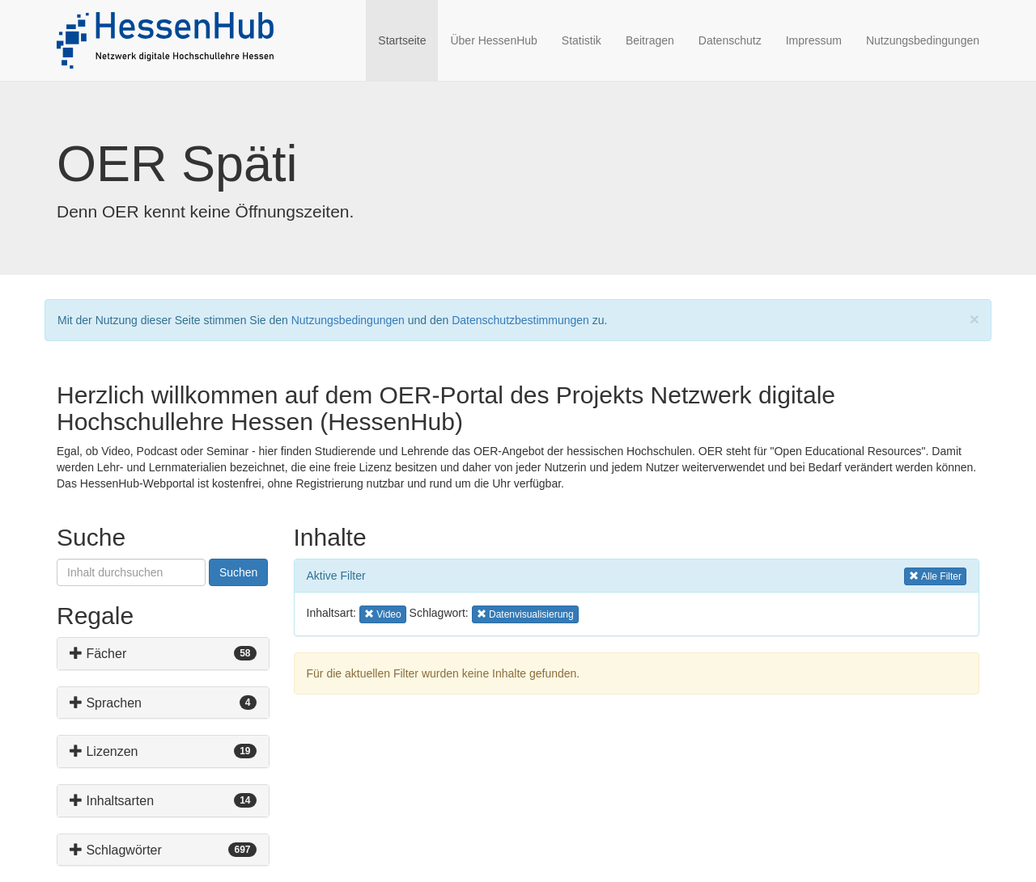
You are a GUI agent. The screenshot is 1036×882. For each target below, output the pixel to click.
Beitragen (650, 40)
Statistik (581, 40)
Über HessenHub (493, 40)
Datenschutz (730, 40)
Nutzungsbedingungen (922, 40)
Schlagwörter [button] (116, 850)
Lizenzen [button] (104, 751)
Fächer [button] (98, 653)
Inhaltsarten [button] (112, 801)
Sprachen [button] (106, 703)
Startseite (408, 39)
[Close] (974, 318)
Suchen (238, 572)
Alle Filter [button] (935, 575)
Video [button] (385, 613)
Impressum (814, 40)
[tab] (163, 653)
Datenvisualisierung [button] (525, 613)
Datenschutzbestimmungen (520, 320)
